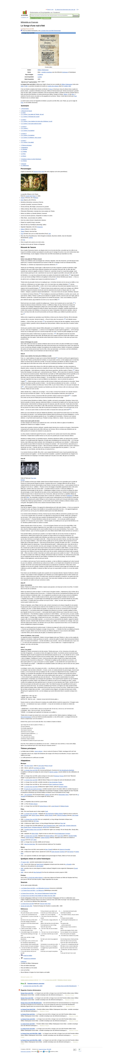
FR (77, 9)
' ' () (50, 30)
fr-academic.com (24, 14)
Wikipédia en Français (36, 18)
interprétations (46, 18)
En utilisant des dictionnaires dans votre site (65, 9)
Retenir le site (50, 9)
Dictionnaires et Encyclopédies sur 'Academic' (45, 12)
